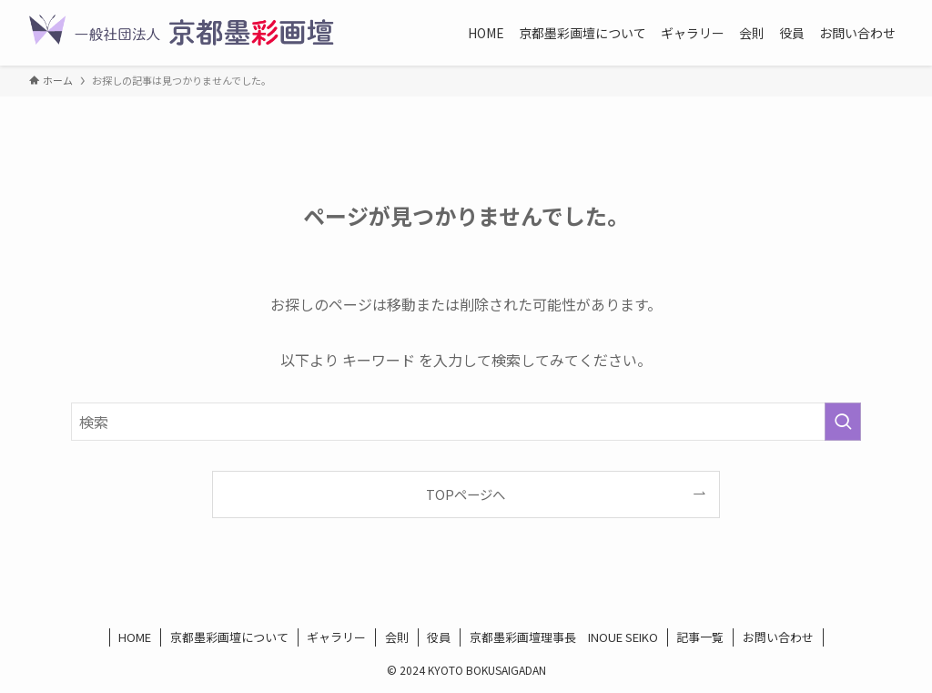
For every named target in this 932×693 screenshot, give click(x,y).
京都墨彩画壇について (229, 637)
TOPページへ (465, 494)
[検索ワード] (466, 422)
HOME (134, 637)
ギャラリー (336, 637)
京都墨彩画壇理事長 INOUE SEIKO (564, 637)
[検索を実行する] (843, 422)
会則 (397, 637)
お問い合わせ (778, 637)
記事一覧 (700, 637)
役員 (439, 637)
